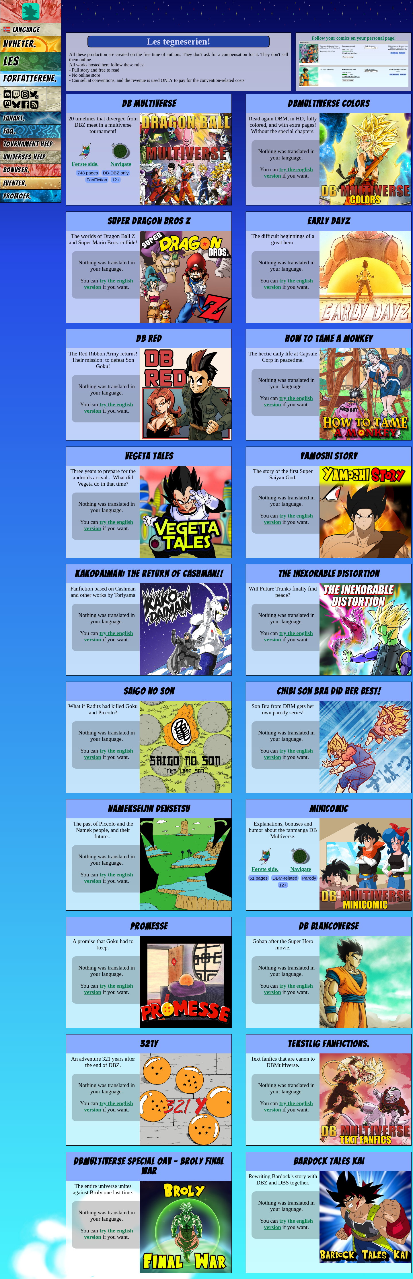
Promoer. (17, 196)
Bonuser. (16, 170)
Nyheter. (20, 44)
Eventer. (15, 183)
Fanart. (14, 118)
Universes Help (24, 157)
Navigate (120, 155)
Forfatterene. (30, 78)
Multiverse (149, 16)
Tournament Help (27, 144)
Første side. (85, 155)
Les (11, 61)
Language (21, 29)
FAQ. (9, 131)
